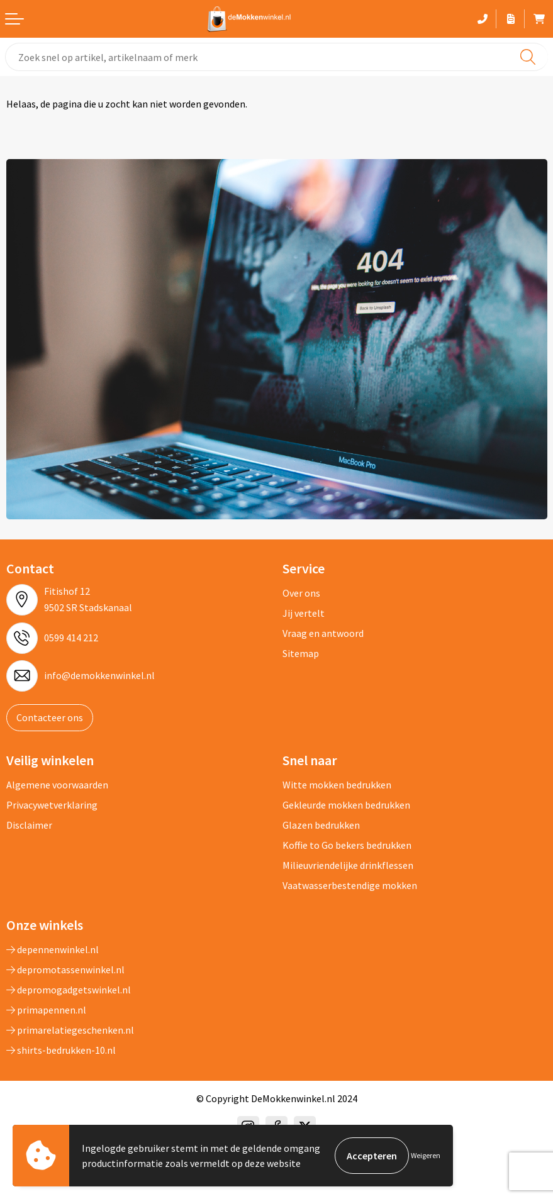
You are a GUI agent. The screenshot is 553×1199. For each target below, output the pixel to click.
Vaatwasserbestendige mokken (349, 885)
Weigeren (425, 1155)
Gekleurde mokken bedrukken (346, 804)
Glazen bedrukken (321, 825)
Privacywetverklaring (52, 804)
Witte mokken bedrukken (336, 784)
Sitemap (300, 653)
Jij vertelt (303, 613)
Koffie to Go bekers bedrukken (346, 845)
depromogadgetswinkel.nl (68, 989)
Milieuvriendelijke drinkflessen (347, 865)
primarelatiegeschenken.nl (70, 1030)
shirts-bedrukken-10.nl (61, 1050)
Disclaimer (29, 825)
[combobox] (276, 57)
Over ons (301, 593)
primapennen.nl (46, 1009)
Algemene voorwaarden (57, 784)
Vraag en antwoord (323, 633)
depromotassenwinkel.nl (65, 969)
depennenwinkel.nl (52, 949)
